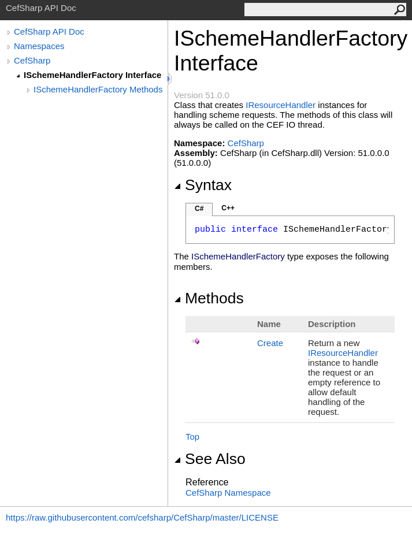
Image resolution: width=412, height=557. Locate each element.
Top (192, 436)
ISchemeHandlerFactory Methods (98, 89)
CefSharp (32, 60)
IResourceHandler (281, 105)
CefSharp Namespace (228, 492)
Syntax (203, 185)
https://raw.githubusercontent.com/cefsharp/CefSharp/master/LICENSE (142, 517)
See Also (210, 458)
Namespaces (39, 46)
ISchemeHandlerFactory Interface (92, 75)
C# (199, 209)
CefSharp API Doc (49, 31)
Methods (209, 298)
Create (270, 343)
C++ (228, 208)
